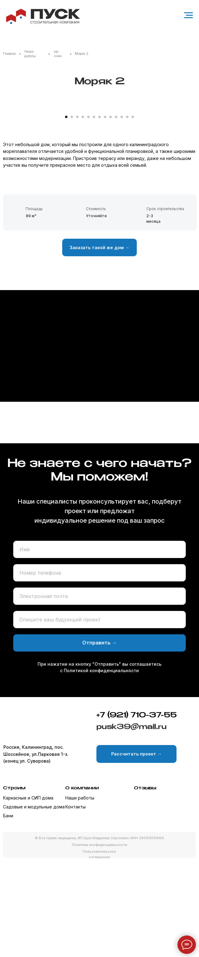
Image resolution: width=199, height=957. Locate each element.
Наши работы (79, 893)
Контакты (75, 902)
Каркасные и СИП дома (28, 893)
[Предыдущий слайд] (12, 156)
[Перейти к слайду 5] (88, 212)
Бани (8, 911)
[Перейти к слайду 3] (77, 212)
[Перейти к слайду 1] (66, 212)
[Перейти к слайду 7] (99, 212)
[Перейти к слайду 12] (127, 212)
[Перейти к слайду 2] (72, 212)
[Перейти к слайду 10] (116, 212)
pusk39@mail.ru (131, 822)
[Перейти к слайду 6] (94, 212)
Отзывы (145, 884)
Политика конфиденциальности (99, 941)
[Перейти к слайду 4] (83, 212)
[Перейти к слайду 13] (133, 212)
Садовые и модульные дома (34, 902)
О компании (82, 884)
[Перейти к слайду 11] (121, 212)
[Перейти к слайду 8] (105, 212)
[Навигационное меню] (188, 15)
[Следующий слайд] (187, 156)
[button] (99, 343)
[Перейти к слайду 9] (110, 212)
